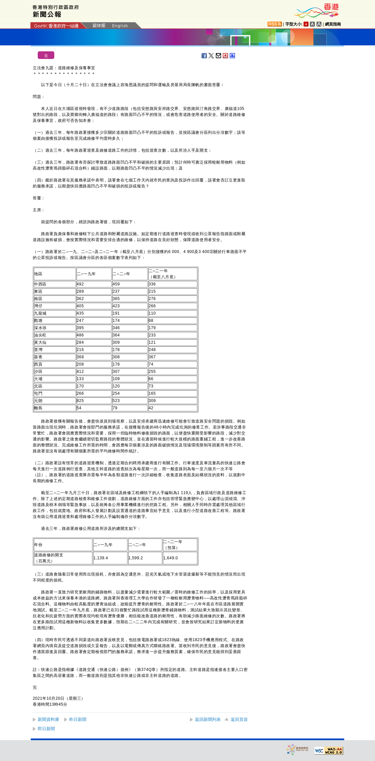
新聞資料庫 (48, 719)
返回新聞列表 (208, 719)
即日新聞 (46, 728)
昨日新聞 (77, 719)
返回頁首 (239, 719)
